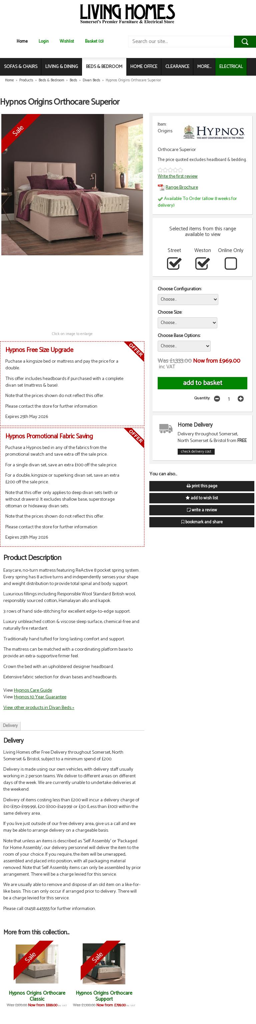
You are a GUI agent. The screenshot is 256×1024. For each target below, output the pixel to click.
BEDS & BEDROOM (104, 67)
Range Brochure (178, 187)
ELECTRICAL (231, 67)
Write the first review (178, 176)
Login (44, 41)
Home (22, 41)
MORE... (204, 67)
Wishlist (67, 41)
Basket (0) (94, 41)
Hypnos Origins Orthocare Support (97, 996)
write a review (202, 510)
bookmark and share (202, 522)
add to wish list (202, 498)
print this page (202, 486)
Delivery (10, 725)
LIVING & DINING (61, 67)
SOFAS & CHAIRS (20, 67)
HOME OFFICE (143, 67)
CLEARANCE (177, 67)
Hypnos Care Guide (33, 690)
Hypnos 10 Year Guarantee (40, 697)
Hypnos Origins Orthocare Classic (34, 996)
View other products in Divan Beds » (38, 708)
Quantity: (202, 398)
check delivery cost (196, 452)
